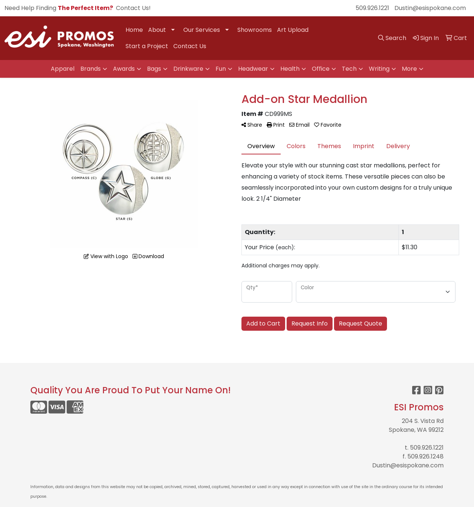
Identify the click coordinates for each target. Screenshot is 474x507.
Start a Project (147, 46)
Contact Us (189, 46)
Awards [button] (124, 68)
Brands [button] (90, 68)
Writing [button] (379, 68)
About (157, 30)
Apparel (62, 68)
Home (134, 30)
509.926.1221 (372, 8)
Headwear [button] (253, 68)
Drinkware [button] (188, 68)
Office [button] (321, 68)
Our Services (201, 30)
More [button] (409, 68)
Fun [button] (221, 68)
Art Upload (292, 30)
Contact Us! (133, 8)
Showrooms (254, 30)
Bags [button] (154, 68)
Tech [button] (349, 68)
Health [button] (290, 68)
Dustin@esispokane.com (430, 8)
